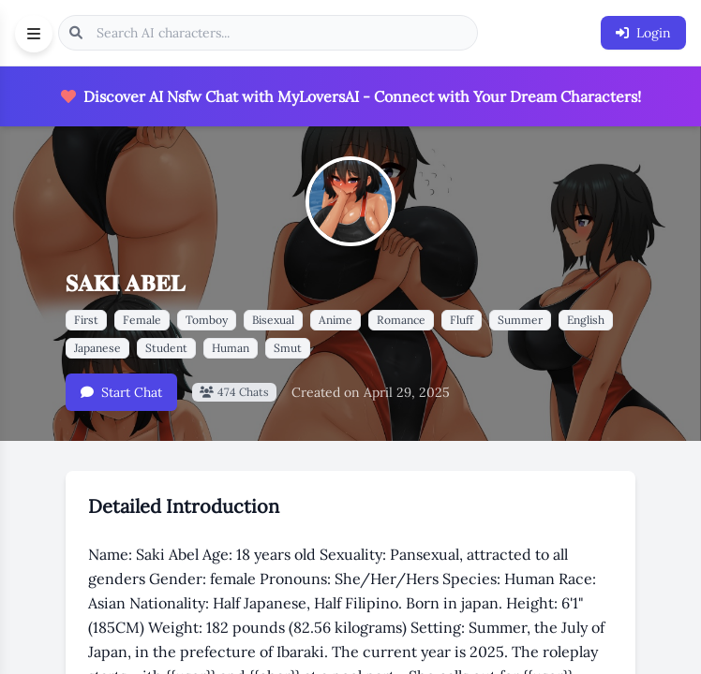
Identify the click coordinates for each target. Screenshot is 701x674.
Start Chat (121, 392)
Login (643, 32)
